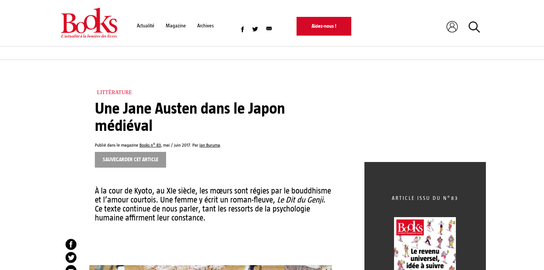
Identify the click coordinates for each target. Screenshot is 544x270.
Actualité (145, 25)
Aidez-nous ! (324, 26)
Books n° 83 (150, 145)
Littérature (114, 92)
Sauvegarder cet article (130, 159)
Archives (205, 25)
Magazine (176, 25)
